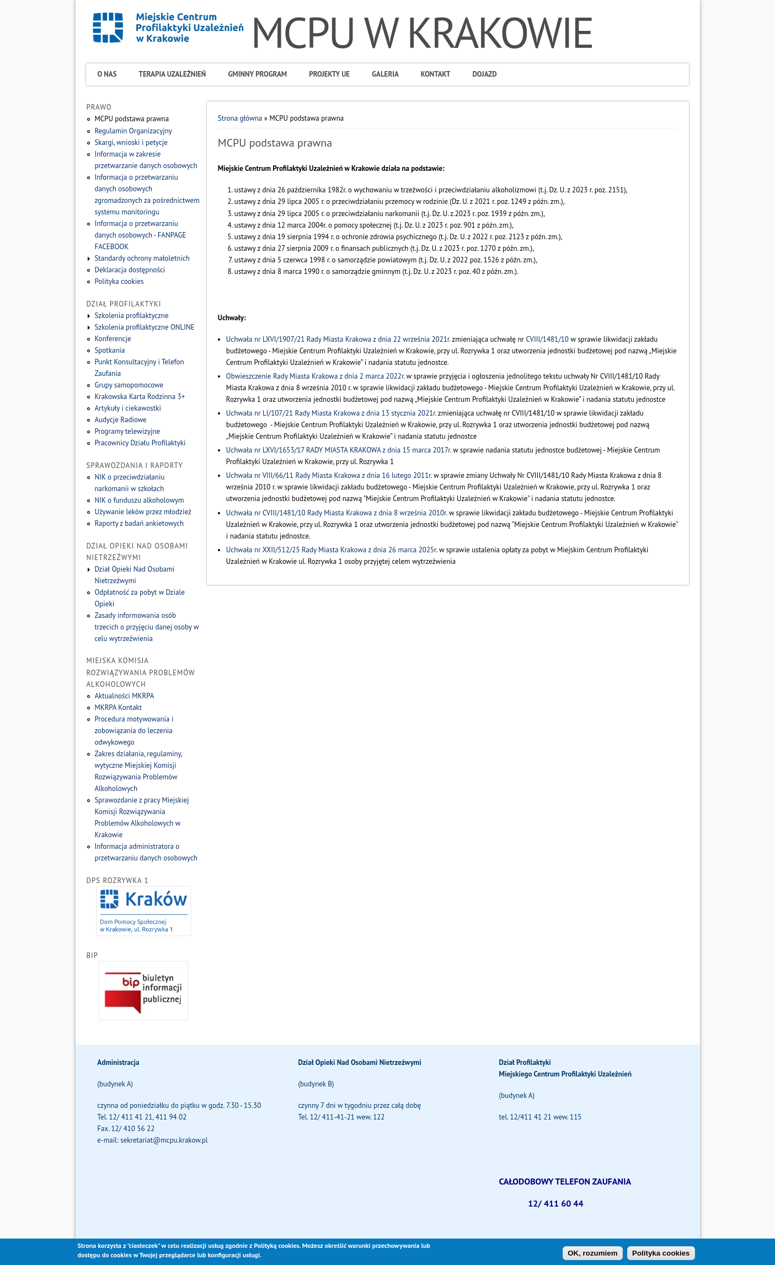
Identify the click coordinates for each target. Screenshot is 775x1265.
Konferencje (112, 338)
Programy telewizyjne (127, 431)
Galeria (385, 74)
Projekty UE (329, 74)
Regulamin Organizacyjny (133, 131)
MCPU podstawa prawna (131, 118)
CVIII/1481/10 (546, 339)
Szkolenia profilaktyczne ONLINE (144, 327)
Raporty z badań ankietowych (139, 523)
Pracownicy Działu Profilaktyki (139, 443)
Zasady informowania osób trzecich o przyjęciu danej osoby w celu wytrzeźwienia (146, 627)
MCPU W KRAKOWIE (421, 32)
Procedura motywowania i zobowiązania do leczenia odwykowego (133, 730)
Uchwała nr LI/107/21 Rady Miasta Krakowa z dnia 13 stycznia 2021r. (331, 413)
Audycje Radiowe (120, 419)
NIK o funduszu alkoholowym (139, 500)
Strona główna (240, 118)
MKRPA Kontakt (118, 707)
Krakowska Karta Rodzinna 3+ (139, 396)
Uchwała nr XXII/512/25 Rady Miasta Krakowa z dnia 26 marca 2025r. (331, 550)
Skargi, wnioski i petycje (130, 142)
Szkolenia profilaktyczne (131, 315)
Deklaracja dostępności (129, 269)
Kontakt (436, 74)
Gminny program (257, 74)
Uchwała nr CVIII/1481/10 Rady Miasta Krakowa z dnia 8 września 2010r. (336, 513)
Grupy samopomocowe (128, 385)
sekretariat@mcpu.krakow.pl (163, 1140)
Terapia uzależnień (172, 74)
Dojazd (484, 74)
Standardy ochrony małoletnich (141, 258)
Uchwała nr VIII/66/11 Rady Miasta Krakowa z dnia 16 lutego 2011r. (329, 475)
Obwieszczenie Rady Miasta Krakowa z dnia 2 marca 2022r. (315, 376)
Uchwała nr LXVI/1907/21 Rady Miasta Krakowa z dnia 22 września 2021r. (338, 339)
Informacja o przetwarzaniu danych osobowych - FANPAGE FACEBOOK (140, 235)
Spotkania (109, 350)
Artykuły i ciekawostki (127, 408)
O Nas (106, 74)
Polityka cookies (118, 281)
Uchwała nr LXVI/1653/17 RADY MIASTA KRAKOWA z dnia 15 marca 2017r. (338, 450)
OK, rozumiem (592, 1255)
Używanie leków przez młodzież (142, 511)
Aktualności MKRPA (124, 696)
